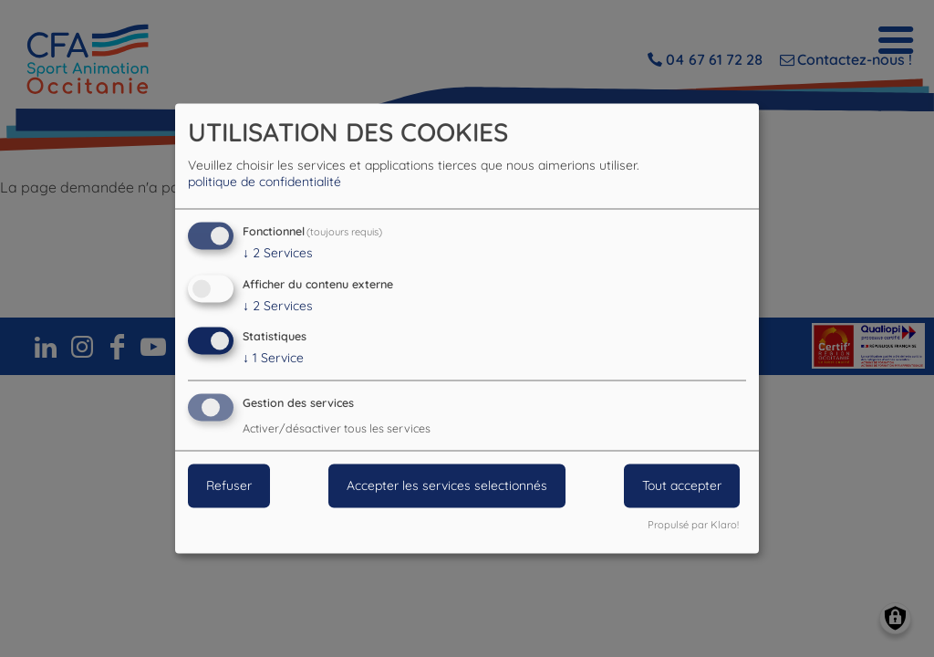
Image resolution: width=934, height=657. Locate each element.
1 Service (273, 358)
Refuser (229, 486)
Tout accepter (681, 486)
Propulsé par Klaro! (693, 525)
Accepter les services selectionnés (447, 486)
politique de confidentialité (264, 181)
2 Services (278, 253)
